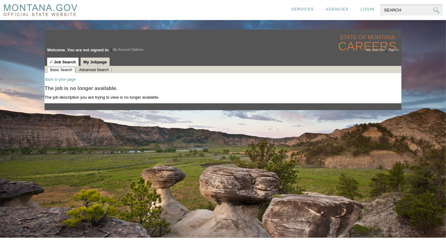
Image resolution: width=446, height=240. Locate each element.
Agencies (337, 9)
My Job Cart (375, 50)
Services (302, 9)
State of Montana (368, 38)
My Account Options (128, 49)
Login (367, 9)
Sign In (393, 50)
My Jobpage (95, 62)
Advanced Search (93, 70)
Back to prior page (60, 79)
